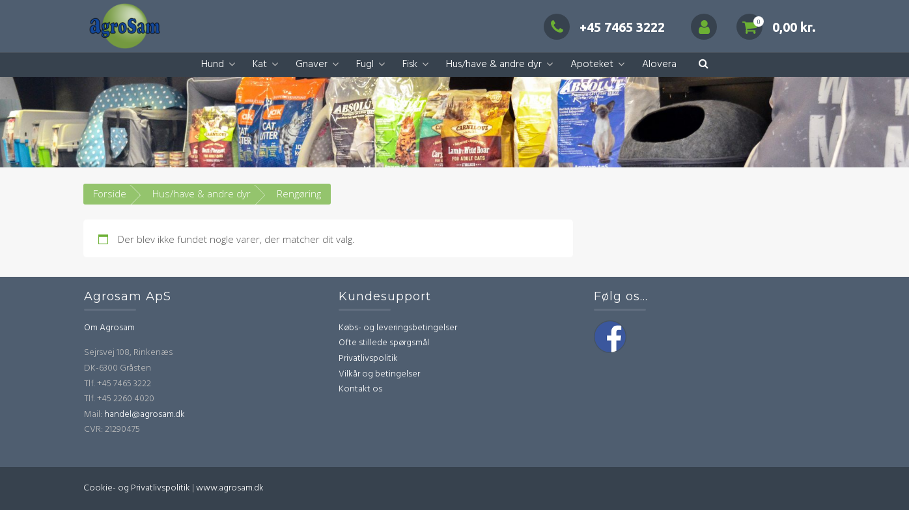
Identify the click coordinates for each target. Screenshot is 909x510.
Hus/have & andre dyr (494, 64)
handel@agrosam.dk (144, 414)
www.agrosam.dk (230, 488)
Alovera (659, 64)
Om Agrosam (109, 327)
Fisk (409, 64)
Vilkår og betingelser (379, 374)
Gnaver (312, 64)
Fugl (365, 64)
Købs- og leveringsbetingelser (398, 327)
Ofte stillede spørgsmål (384, 342)
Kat (260, 64)
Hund (212, 64)
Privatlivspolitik (368, 358)
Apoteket (591, 64)
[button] (703, 65)
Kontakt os (360, 389)
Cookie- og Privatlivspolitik (136, 488)
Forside (109, 193)
